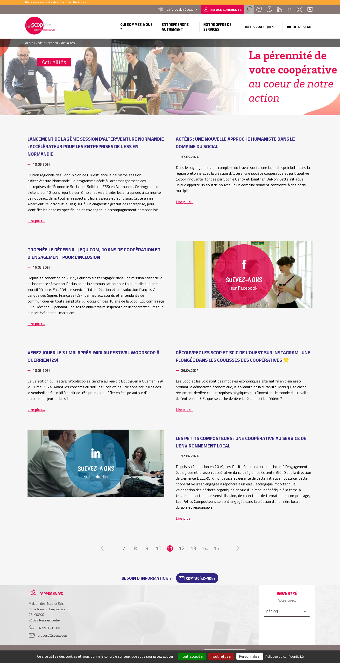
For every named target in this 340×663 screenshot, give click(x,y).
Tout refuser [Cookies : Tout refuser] (221, 656)
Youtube (310, 9)
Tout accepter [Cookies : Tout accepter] (192, 656)
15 (216, 548)
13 (193, 548)
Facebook (289, 9)
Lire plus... (36, 221)
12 (181, 548)
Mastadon (269, 9)
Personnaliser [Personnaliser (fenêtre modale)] (250, 656)
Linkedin (279, 9)
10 (158, 548)
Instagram (299, 9)
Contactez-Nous (200, 578)
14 (205, 548)
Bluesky (259, 9)
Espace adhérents (225, 9)
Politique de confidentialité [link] (284, 656)
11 (170, 548)
